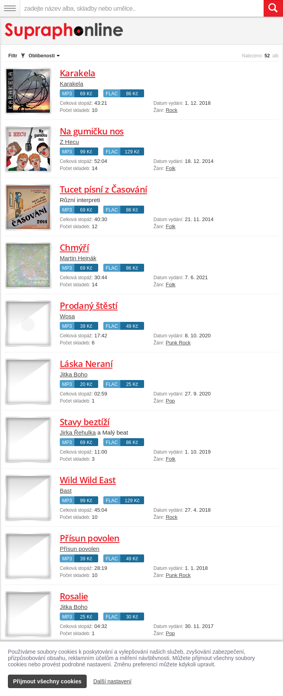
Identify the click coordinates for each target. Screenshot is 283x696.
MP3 (67, 93)
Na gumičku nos (92, 131)
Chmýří (74, 247)
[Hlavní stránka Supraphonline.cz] (64, 31)
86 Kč (132, 93)
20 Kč (86, 384)
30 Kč (132, 617)
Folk (171, 168)
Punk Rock (178, 343)
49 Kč (132, 326)
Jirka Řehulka (78, 432)
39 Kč (86, 326)
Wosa (67, 316)
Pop (170, 401)
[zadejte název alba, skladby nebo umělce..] (142, 8)
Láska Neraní (86, 363)
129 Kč (132, 152)
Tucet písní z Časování (103, 189)
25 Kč (132, 384)
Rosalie (74, 596)
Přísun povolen (90, 538)
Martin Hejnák (78, 258)
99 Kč (86, 152)
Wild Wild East (88, 480)
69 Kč (86, 93)
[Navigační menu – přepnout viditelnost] (10, 8)
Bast (66, 490)
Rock (172, 110)
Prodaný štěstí (89, 305)
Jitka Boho (73, 374)
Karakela (77, 73)
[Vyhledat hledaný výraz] (273, 8)
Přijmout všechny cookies (47, 681)
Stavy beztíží (84, 421)
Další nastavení (112, 681)
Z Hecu (69, 141)
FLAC (112, 93)
